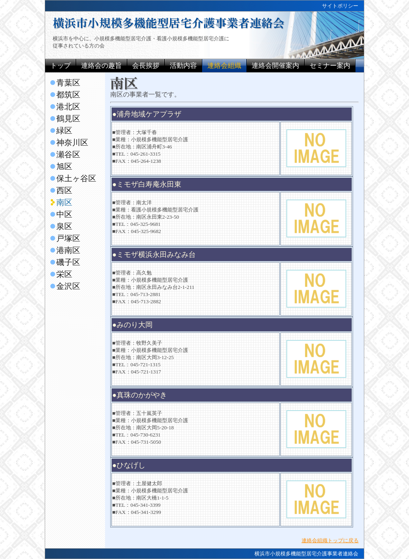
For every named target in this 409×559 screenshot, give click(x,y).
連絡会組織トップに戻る (330, 540)
